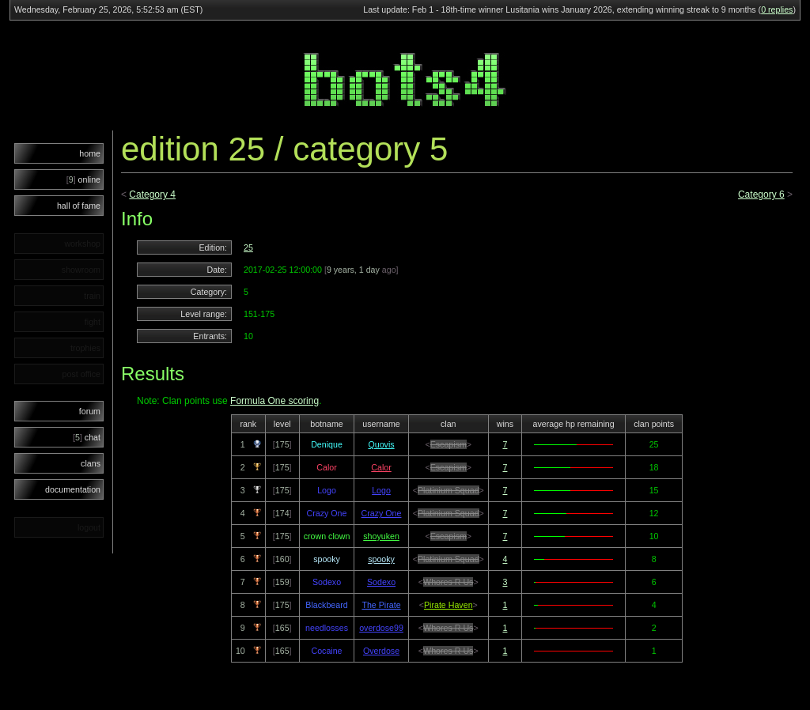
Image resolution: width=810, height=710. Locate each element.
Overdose (381, 650)
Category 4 (152, 194)
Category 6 (761, 194)
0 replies (777, 9)
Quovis (381, 444)
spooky (381, 559)
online (83, 179)
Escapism (448, 444)
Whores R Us (448, 582)
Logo (381, 490)
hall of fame (78, 205)
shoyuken (381, 536)
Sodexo (381, 582)
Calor (381, 467)
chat (86, 437)
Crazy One (381, 513)
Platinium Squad (448, 490)
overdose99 (381, 628)
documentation (72, 489)
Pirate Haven (448, 605)
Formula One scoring (274, 400)
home (89, 153)
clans (90, 463)
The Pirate (380, 605)
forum (89, 411)
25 (248, 247)
